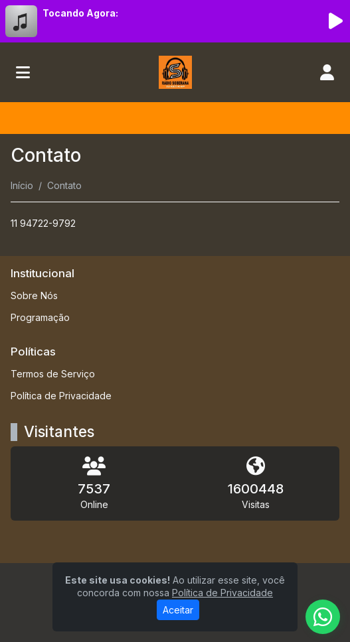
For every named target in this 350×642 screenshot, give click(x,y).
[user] (327, 72)
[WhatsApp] (323, 617)
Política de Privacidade (61, 395)
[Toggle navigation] (23, 72)
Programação (40, 317)
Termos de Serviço (53, 373)
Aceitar (178, 609)
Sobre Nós (34, 295)
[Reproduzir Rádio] (335, 21)
